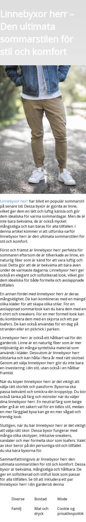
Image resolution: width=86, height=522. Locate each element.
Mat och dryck (41, 511)
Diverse (18, 498)
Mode (62, 498)
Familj (16, 508)
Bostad (40, 498)
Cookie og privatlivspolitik (70, 511)
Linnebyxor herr (14, 201)
